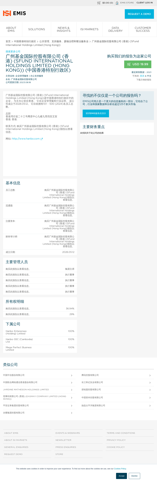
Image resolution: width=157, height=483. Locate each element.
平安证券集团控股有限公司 (16, 406)
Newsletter (63, 440)
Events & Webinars (68, 433)
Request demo (13, 454)
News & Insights (63, 30)
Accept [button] (121, 476)
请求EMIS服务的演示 (96, 113)
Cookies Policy (120, 469)
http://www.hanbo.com (27, 139)
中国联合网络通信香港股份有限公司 (20, 382)
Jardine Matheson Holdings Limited (26, 390)
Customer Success (143, 30)
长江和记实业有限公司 (92, 382)
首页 (8, 41)
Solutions (36, 30)
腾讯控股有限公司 (90, 375)
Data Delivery (115, 30)
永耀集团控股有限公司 (14, 413)
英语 (142, 76)
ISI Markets (89, 30)
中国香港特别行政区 (25, 41)
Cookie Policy (116, 447)
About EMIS (11, 30)
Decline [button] (134, 476)
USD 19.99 (137, 64)
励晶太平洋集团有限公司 (93, 406)
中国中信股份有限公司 (14, 375)
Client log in (144, 3)
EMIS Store (125, 3)
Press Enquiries (66, 447)
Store (59, 454)
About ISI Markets (15, 440)
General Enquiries (16, 447)
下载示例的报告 (143, 80)
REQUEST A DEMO (139, 14)
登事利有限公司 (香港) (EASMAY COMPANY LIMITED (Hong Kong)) (34, 397)
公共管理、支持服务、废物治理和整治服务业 (63, 41)
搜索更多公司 (13, 51)
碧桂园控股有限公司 (91, 390)
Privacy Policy (116, 440)
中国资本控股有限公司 (92, 398)
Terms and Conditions (121, 433)
